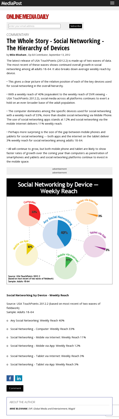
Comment (15, 388)
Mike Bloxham (18, 54)
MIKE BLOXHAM (18, 408)
